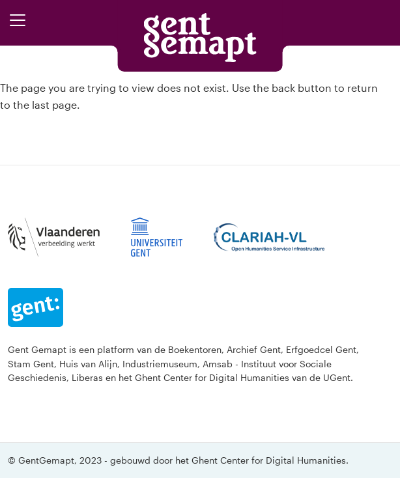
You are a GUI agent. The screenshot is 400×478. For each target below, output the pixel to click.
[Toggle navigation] (17, 20)
